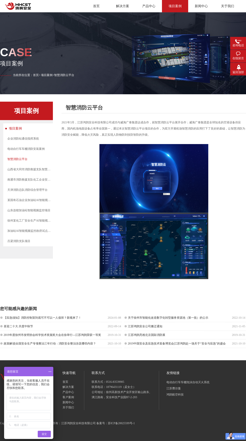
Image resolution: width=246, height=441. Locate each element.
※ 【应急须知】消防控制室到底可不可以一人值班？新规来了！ (40, 317)
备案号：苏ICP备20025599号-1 (115, 423)
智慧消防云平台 (17, 159)
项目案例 (46, 75)
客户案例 (68, 397)
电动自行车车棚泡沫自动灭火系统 (188, 382)
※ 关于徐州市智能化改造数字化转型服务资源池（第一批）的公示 (166, 317)
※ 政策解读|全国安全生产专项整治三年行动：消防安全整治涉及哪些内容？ (48, 343)
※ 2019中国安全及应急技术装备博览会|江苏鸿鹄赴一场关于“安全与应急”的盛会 (175, 343)
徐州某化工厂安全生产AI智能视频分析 (30, 220)
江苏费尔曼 (173, 388)
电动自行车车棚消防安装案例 (26, 148)
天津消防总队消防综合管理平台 (27, 189)
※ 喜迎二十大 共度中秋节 (16, 326)
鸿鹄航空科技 (175, 394)
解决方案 (68, 387)
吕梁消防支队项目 (18, 241)
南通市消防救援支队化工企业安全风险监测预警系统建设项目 (30, 179)
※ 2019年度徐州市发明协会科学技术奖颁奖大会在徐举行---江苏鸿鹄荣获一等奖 (50, 334)
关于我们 (68, 407)
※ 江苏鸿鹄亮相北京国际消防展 (144, 334)
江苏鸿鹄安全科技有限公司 (78, 423)
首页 (36, 75)
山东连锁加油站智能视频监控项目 (28, 210)
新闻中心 (68, 402)
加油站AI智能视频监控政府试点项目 (30, 230)
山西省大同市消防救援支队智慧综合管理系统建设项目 (30, 169)
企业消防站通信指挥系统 (23, 138)
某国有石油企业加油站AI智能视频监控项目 (30, 200)
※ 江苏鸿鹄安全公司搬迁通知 (143, 326)
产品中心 (68, 392)
